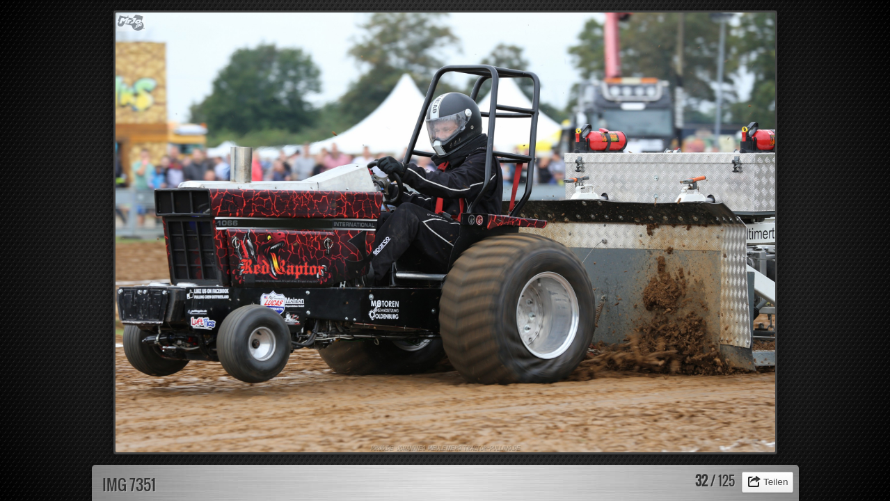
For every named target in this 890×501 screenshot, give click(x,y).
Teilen (775, 482)
